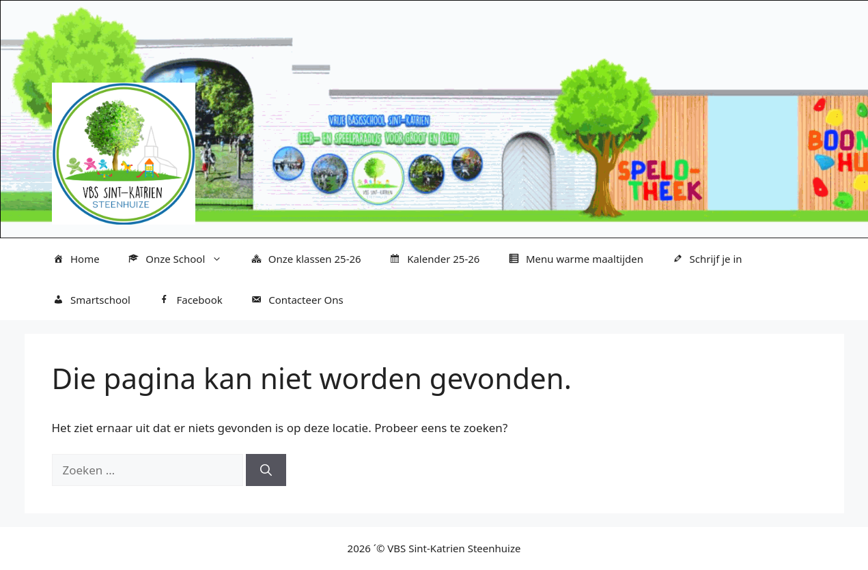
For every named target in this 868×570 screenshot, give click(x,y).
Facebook (190, 300)
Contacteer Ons (297, 300)
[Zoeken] (266, 470)
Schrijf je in (706, 259)
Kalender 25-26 (434, 259)
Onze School (181, 258)
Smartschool (91, 300)
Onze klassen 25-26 (305, 259)
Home (76, 259)
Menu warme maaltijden (575, 259)
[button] (220, 258)
